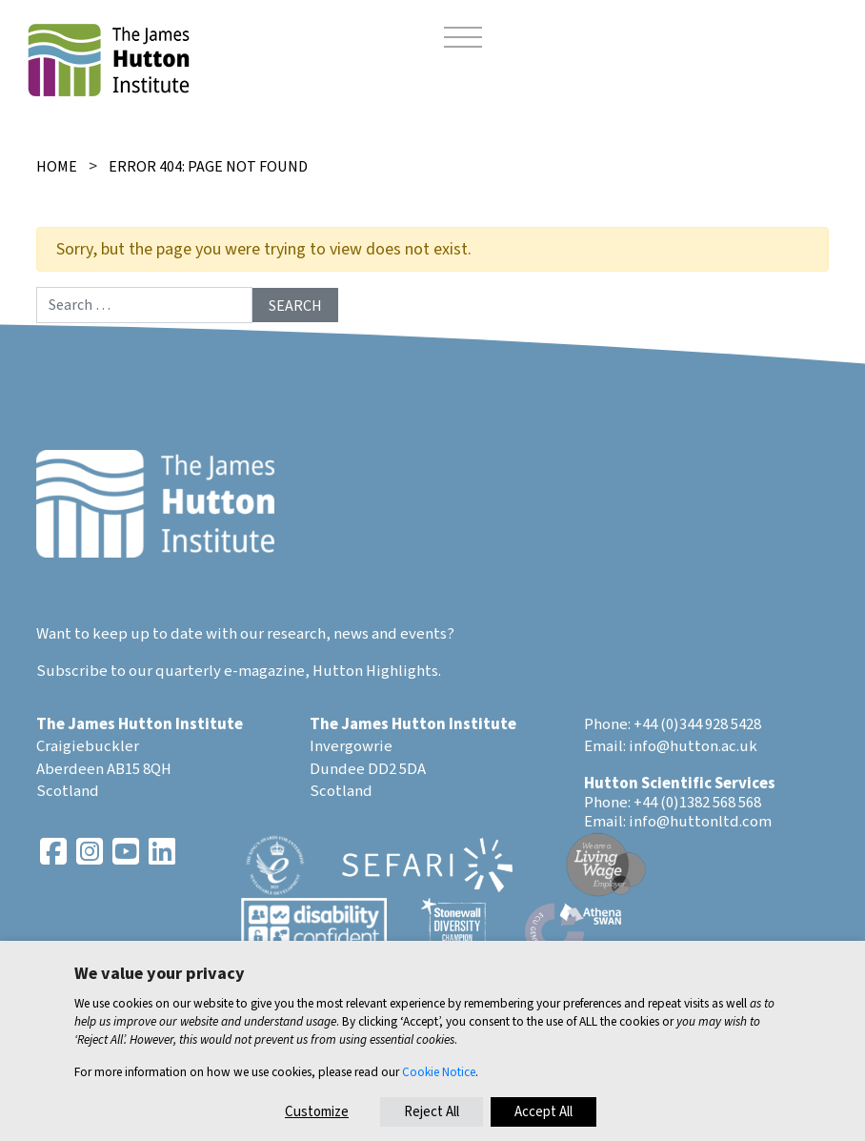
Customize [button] (317, 1112)
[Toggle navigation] (462, 40)
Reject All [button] (431, 1112)
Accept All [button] (543, 1112)
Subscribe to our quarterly (128, 671)
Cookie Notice (438, 1072)
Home (56, 166)
